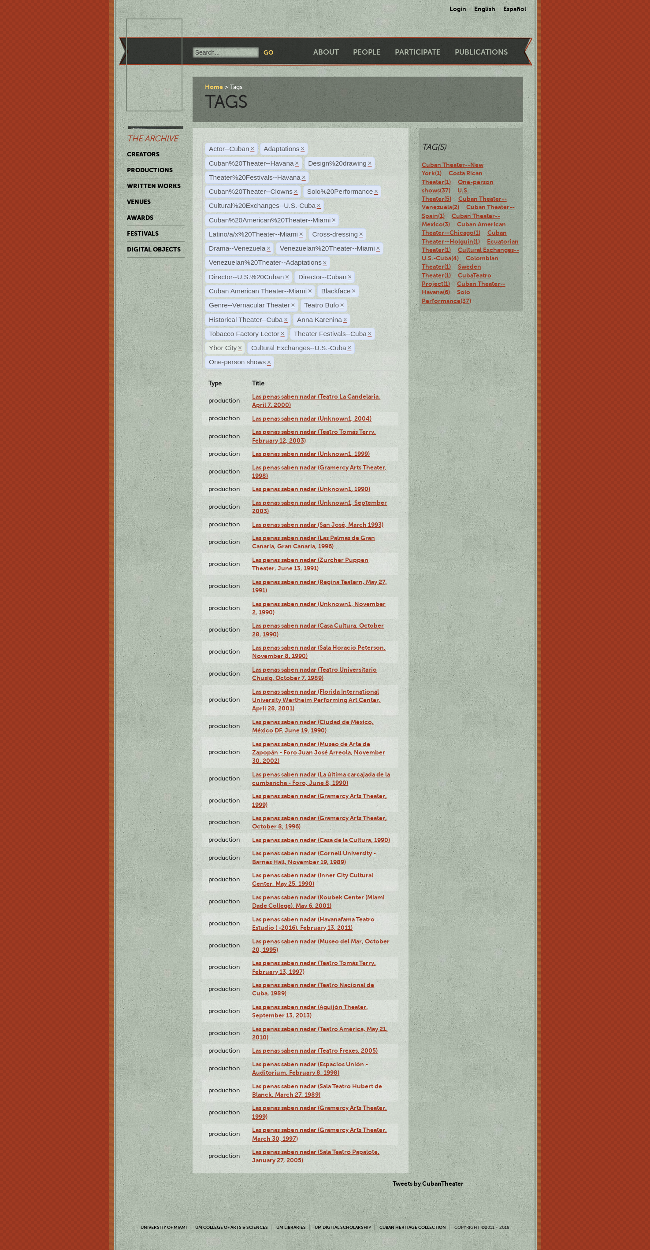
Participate (418, 52)
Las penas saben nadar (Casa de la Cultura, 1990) (321, 839)
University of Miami (164, 1227)
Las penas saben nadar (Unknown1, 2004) (311, 418)
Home (214, 86)
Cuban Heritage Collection (412, 1227)
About (326, 52)
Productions (150, 170)
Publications (481, 52)
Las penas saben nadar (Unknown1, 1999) (311, 453)
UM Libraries (291, 1227)
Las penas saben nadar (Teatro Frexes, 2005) (315, 1050)
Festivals (143, 233)
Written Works (154, 185)
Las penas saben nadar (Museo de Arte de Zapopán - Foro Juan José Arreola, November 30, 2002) (318, 752)
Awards (140, 217)
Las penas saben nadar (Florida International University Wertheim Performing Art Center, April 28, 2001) (316, 700)
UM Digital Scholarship (343, 1227)
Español (514, 8)
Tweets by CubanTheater (428, 1183)
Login (457, 8)
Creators (143, 154)
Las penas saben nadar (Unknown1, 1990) (311, 488)
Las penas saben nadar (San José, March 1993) (317, 524)
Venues (139, 201)
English (484, 8)
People (367, 52)
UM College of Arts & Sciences (231, 1227)
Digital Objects (154, 249)
